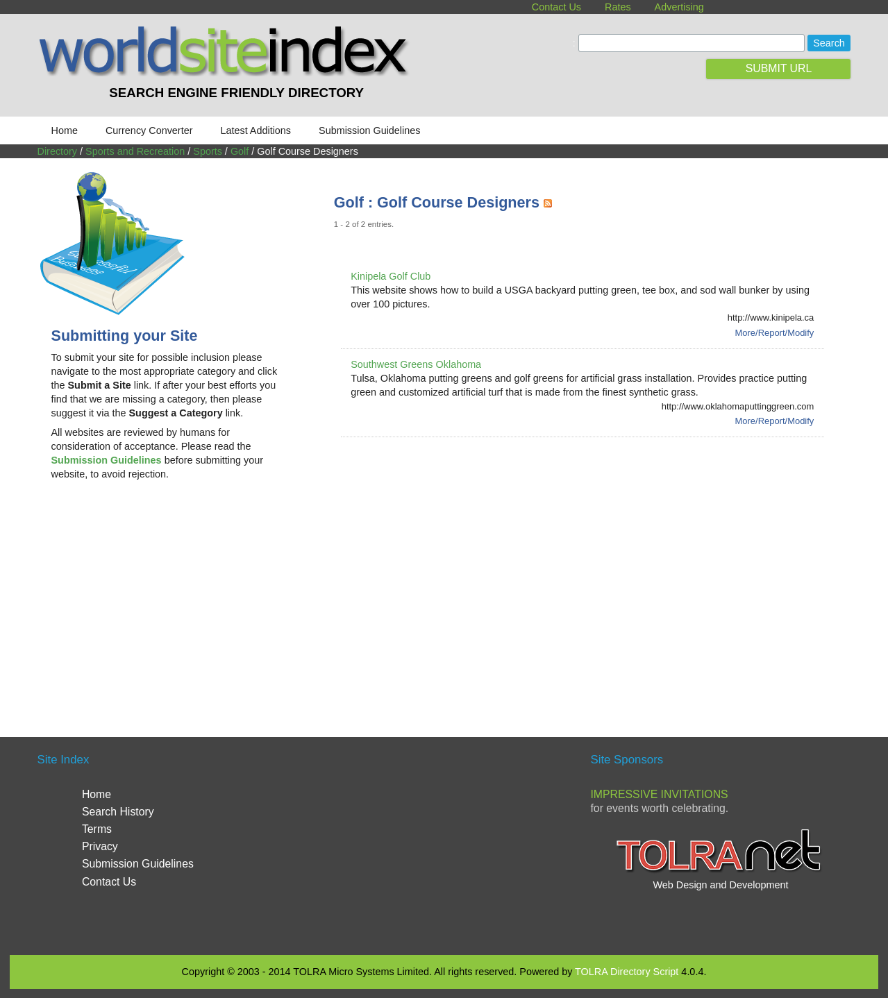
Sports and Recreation (135, 151)
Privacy (100, 846)
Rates (618, 6)
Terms (97, 829)
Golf (240, 151)
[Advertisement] (167, 602)
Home (64, 130)
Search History (118, 812)
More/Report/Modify (774, 333)
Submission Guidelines (369, 130)
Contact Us (556, 6)
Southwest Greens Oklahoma (416, 364)
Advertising (679, 6)
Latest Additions (255, 130)
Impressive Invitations (659, 794)
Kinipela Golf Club (390, 276)
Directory (57, 151)
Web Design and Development (720, 884)
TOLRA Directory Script (626, 971)
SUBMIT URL (779, 68)
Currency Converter (149, 130)
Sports (207, 151)
